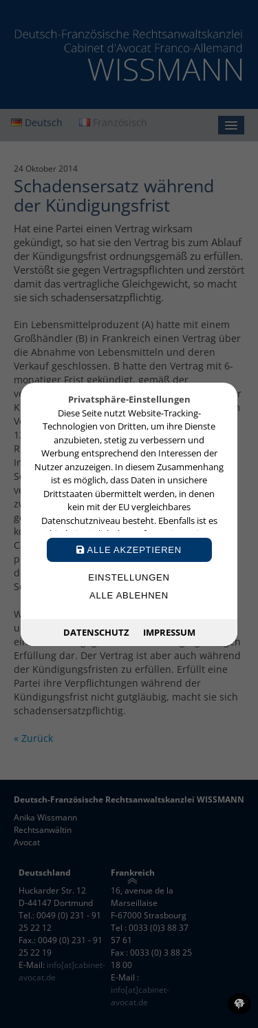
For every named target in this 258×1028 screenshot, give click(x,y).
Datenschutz (96, 631)
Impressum (169, 631)
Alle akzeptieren (129, 550)
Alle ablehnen (129, 595)
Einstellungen (129, 577)
